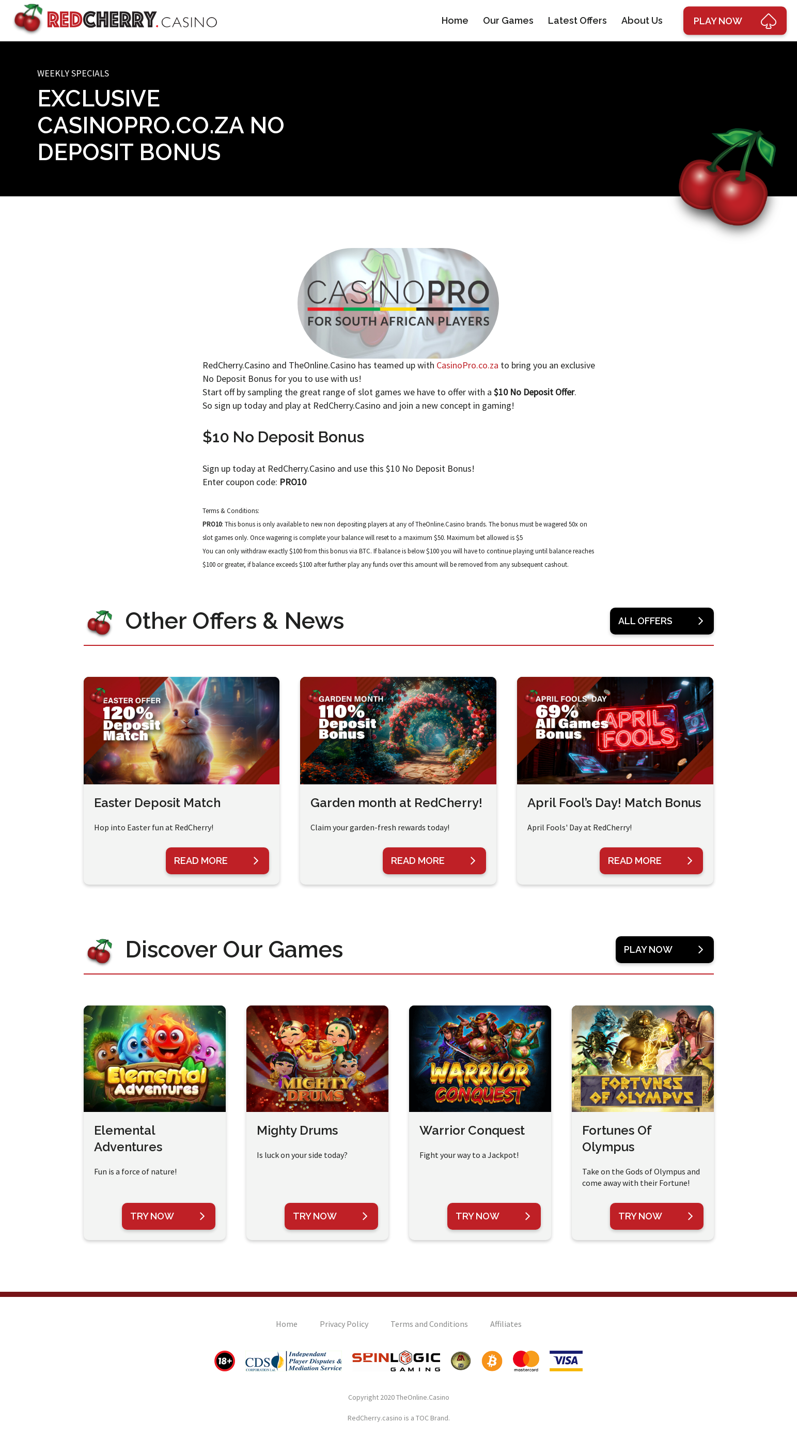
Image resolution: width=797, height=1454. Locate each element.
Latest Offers (577, 20)
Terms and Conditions (429, 1324)
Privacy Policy (344, 1324)
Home (455, 20)
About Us (642, 20)
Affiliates (506, 1324)
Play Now (664, 949)
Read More (216, 861)
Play (735, 20)
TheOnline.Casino (422, 1397)
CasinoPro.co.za (467, 365)
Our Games (508, 20)
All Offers (661, 621)
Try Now (167, 1216)
